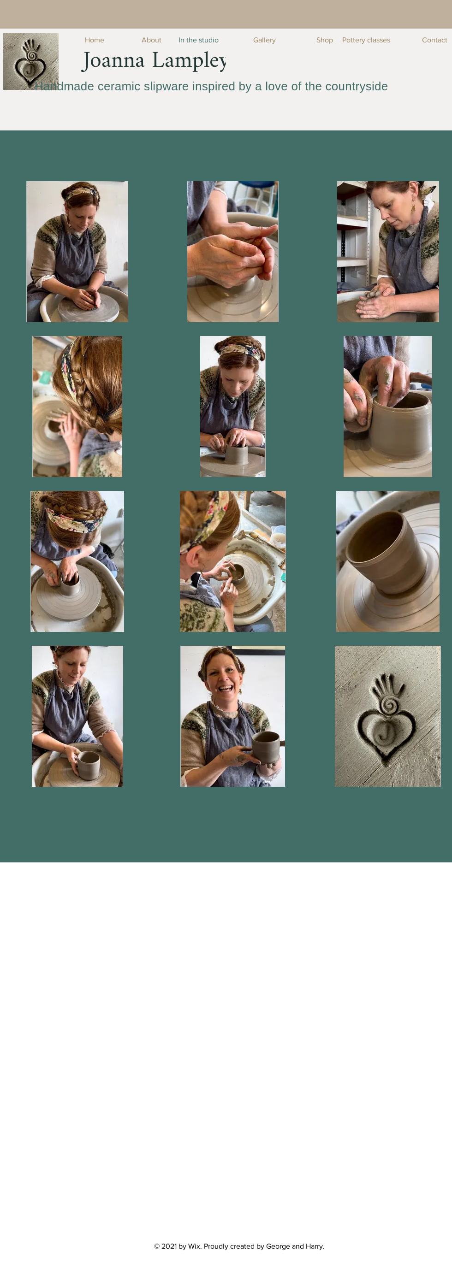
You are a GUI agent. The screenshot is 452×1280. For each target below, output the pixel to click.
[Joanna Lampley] (156, 61)
